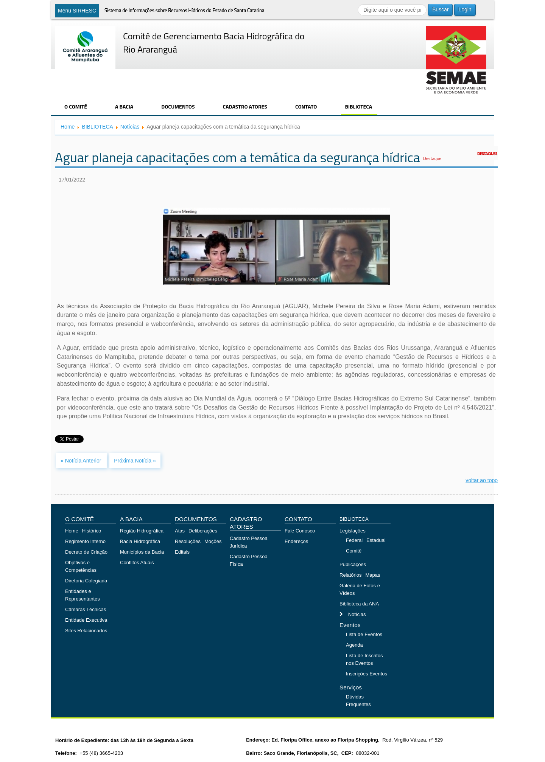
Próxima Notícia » (135, 461)
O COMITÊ (75, 106)
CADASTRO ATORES (245, 106)
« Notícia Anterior (82, 461)
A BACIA (124, 106)
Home (68, 127)
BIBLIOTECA (358, 106)
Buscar (440, 9)
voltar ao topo (482, 480)
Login (464, 9)
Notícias (130, 127)
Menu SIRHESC (77, 11)
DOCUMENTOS (178, 106)
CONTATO (306, 106)
